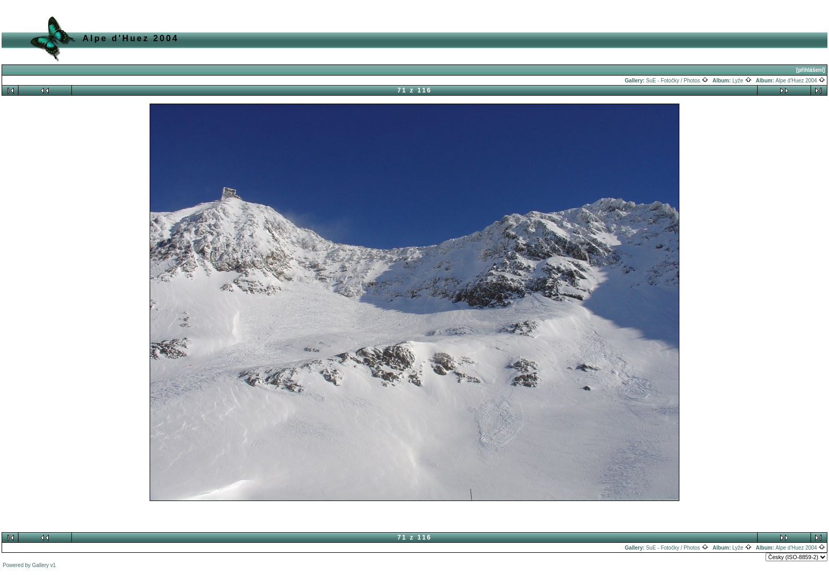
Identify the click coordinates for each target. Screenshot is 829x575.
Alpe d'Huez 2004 (800, 81)
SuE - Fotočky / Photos (677, 81)
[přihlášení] (810, 70)
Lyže (742, 81)
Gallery (40, 565)
